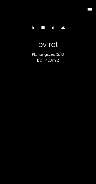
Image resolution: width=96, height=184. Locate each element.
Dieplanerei (48, 9)
